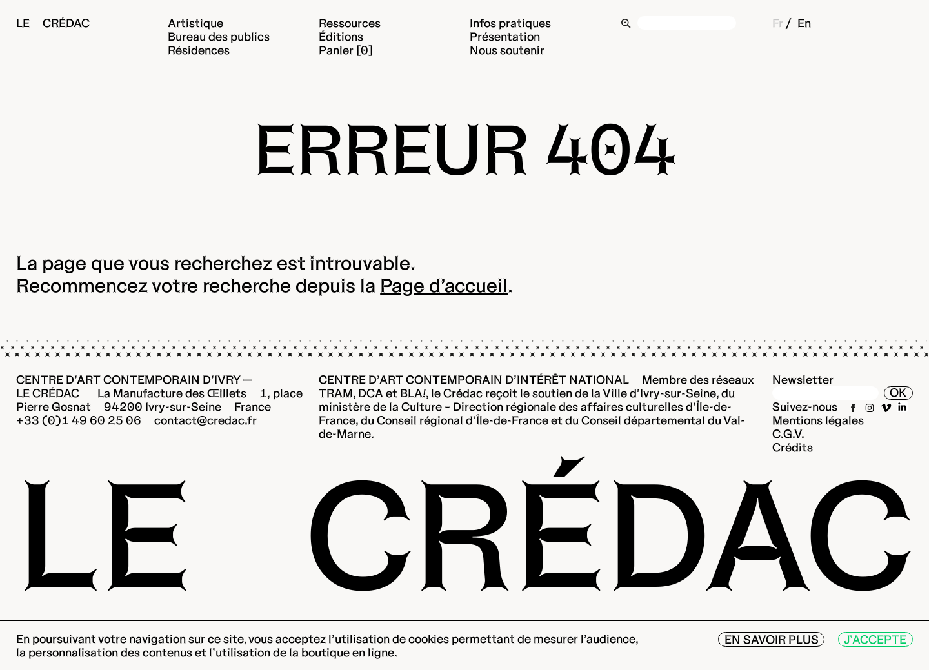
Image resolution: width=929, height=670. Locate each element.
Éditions (341, 36)
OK (898, 392)
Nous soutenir (507, 50)
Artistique (195, 23)
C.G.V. (788, 434)
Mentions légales (818, 420)
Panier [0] (346, 50)
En (804, 23)
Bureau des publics (219, 36)
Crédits (792, 447)
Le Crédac (53, 23)
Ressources (350, 23)
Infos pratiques (510, 23)
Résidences (199, 50)
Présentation (505, 36)
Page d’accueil (444, 285)
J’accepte (875, 639)
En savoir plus (771, 639)
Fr (777, 23)
